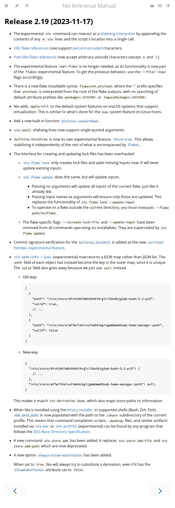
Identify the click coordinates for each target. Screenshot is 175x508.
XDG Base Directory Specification (61, 431)
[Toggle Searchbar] (27, 5)
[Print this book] (153, 5)
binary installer (80, 409)
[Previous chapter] (15, 490)
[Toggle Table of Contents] (6, 5)
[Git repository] (160, 5)
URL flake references (31, 48)
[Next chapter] (160, 490)
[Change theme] (17, 5)
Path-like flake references (35, 57)
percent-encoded (87, 48)
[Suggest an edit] (168, 5)
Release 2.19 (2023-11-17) (49, 21)
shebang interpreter (117, 33)
